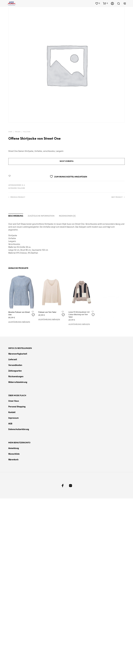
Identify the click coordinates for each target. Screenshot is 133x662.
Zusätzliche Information (41, 216)
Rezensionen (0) (67, 216)
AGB (10, 423)
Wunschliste (14, 454)
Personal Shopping (17, 406)
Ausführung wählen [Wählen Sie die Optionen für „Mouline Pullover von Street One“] (19, 322)
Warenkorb (13, 459)
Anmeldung (13, 448)
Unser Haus (13, 401)
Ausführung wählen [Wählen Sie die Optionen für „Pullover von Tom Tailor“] (49, 319)
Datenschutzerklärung (18, 429)
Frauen (17, 132)
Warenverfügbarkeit (17, 354)
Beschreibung (15, 216)
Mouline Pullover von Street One (19, 313)
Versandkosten (15, 365)
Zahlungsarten (15, 371)
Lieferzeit (12, 359)
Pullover (26, 132)
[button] (97, 3)
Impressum (13, 418)
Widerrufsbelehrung (17, 382)
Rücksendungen (15, 376)
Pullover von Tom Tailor (47, 311)
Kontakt (11, 412)
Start (10, 132)
